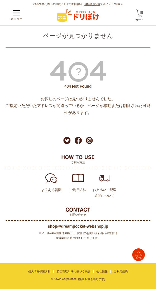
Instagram (89, 140)
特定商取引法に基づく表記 (73, 271)
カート (139, 19)
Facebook (78, 140)
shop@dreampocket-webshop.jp (78, 226)
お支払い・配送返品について (104, 193)
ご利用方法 (78, 190)
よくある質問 (51, 190)
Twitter (66, 140)
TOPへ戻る (138, 254)
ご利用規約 (121, 271)
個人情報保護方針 (39, 271)
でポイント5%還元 (103, 4)
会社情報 (102, 271)
